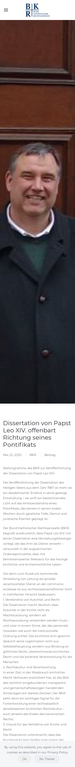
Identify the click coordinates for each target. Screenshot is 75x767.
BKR (33, 455)
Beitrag (49, 455)
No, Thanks (47, 759)
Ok (24, 759)
